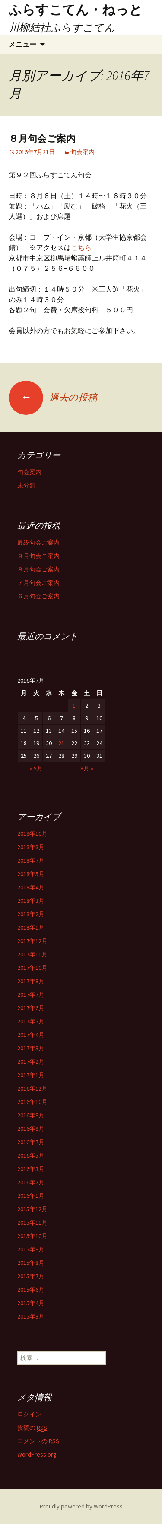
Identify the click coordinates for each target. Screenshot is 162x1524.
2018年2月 (30, 914)
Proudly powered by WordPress (81, 1506)
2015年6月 (30, 1289)
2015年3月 (30, 1316)
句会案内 (82, 152)
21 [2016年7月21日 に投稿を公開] (61, 743)
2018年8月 (30, 847)
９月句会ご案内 (38, 556)
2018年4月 (30, 887)
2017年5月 (30, 1021)
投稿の (32, 1428)
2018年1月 (30, 927)
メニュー (22, 44)
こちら (81, 247)
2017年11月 (32, 954)
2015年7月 (30, 1276)
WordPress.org (37, 1454)
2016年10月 (32, 1102)
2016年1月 (30, 1196)
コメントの (38, 1441)
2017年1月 (30, 1075)
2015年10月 (32, 1236)
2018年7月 (30, 860)
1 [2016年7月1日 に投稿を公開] (74, 705)
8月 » (86, 768)
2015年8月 (30, 1263)
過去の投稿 (53, 397)
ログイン (29, 1414)
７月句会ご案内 (38, 583)
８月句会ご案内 (42, 138)
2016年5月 (30, 1155)
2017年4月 (30, 1035)
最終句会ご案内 (38, 542)
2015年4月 (30, 1303)
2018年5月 (30, 874)
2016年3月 (30, 1169)
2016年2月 (30, 1182)
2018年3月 (30, 901)
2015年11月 (32, 1222)
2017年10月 (32, 968)
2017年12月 (32, 941)
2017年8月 (30, 981)
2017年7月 (30, 994)
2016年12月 (32, 1088)
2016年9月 (30, 1115)
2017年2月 (30, 1061)
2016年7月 (30, 1142)
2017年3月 (30, 1048)
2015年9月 (30, 1249)
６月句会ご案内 (38, 596)
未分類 (26, 485)
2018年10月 (32, 833)
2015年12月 (32, 1209)
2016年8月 (30, 1129)
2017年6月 (30, 1008)
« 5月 (36, 768)
